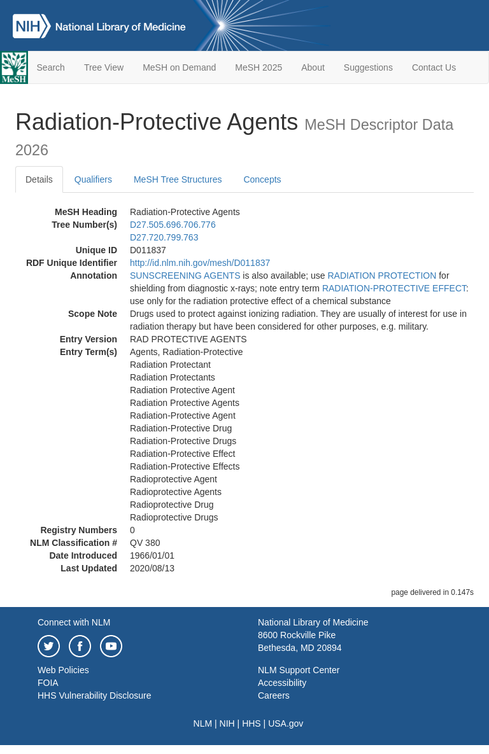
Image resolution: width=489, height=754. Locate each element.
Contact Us (434, 67)
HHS (251, 723)
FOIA (48, 683)
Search (51, 67)
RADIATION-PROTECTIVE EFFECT (394, 288)
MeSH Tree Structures (178, 179)
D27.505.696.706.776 (173, 225)
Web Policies (63, 670)
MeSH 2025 (258, 67)
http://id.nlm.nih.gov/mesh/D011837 (200, 263)
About (313, 67)
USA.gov (285, 723)
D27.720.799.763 (164, 237)
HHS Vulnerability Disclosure (94, 695)
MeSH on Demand (179, 67)
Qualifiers (93, 179)
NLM (203, 723)
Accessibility (282, 683)
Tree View (104, 67)
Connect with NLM (74, 622)
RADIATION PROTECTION (381, 275)
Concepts (262, 179)
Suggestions (368, 67)
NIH (227, 723)
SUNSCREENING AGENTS (185, 275)
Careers (274, 695)
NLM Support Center (298, 670)
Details (39, 179)
